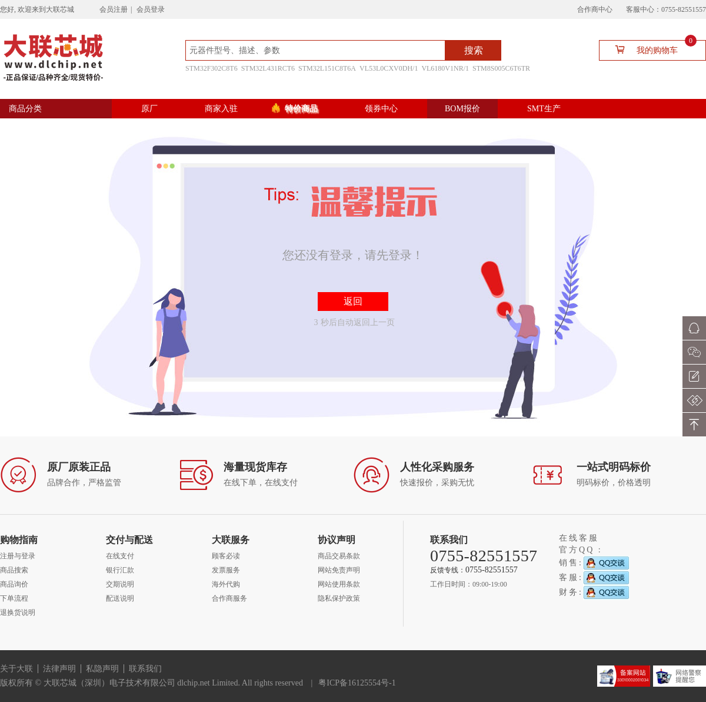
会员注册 (113, 9)
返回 (353, 301)
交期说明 (120, 584)
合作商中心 (594, 9)
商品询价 (14, 584)
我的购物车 (651, 49)
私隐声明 (102, 668)
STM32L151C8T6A (327, 68)
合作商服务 (229, 598)
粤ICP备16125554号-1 (356, 682)
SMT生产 (544, 108)
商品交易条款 (339, 556)
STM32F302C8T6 (211, 68)
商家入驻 (221, 108)
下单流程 (14, 598)
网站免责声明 (339, 570)
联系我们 (145, 668)
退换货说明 (17, 612)
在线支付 (120, 556)
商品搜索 (14, 570)
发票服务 (226, 570)
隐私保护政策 (339, 598)
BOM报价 (462, 108)
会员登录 (150, 9)
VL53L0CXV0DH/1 (388, 68)
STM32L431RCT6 (268, 68)
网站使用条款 (339, 584)
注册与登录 (17, 556)
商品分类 (25, 108)
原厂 (149, 108)
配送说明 (120, 598)
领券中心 (381, 108)
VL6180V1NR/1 (445, 68)
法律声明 (59, 668)
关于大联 (16, 668)
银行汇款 (120, 570)
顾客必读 (226, 556)
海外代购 (226, 584)
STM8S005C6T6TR (501, 68)
